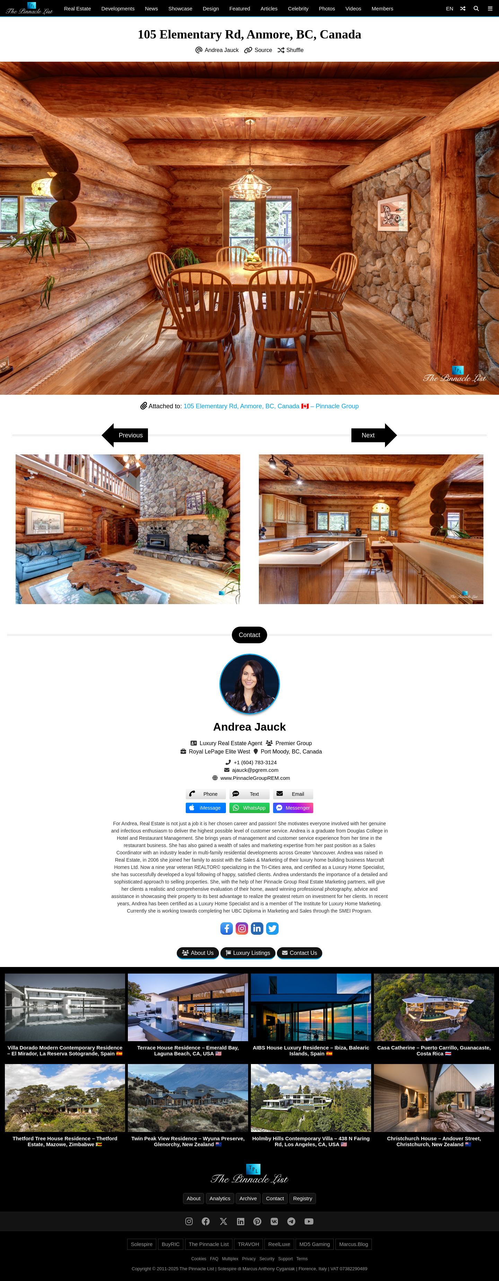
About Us (198, 953)
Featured (239, 8)
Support (285, 1258)
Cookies (198, 1258)
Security (267, 1258)
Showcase (180, 8)
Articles (269, 8)
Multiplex (230, 1258)
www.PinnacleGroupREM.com (255, 778)
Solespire (142, 1244)
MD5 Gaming (314, 1244)
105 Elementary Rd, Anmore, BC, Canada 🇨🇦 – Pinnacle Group (271, 406)
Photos (327, 8)
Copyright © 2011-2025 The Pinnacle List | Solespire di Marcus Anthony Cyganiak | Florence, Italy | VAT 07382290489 (249, 1268)
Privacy (249, 1258)
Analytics (220, 1198)
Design (211, 8)
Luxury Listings (248, 953)
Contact (275, 1198)
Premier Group (293, 743)
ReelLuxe (279, 1244)
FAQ (214, 1258)
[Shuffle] (463, 8)
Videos (353, 8)
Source (263, 50)
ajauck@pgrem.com (255, 770)
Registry (302, 1198)
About (193, 1198)
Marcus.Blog (353, 1244)
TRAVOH (248, 1244)
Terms (302, 1258)
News (151, 8)
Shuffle (295, 50)
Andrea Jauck (222, 50)
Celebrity (298, 8)
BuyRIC (171, 1244)
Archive (248, 1198)
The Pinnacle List (209, 1244)
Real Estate (77, 8)
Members (383, 8)
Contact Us (299, 953)
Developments (118, 8)
